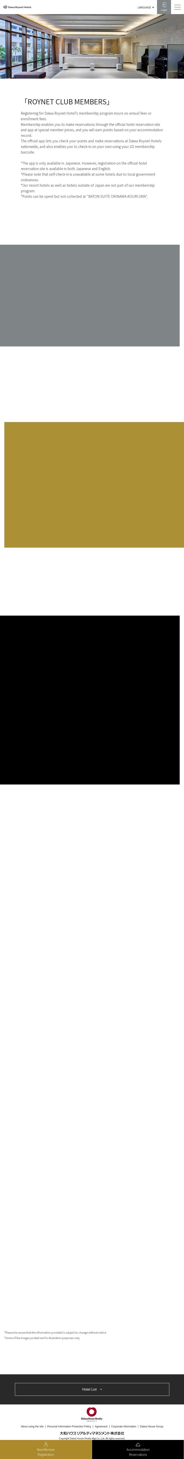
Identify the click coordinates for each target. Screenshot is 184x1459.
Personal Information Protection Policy (69, 1426)
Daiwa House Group (151, 1426)
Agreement (101, 1426)
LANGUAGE (144, 7)
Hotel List (89, 1389)
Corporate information (123, 1426)
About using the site (32, 1426)
